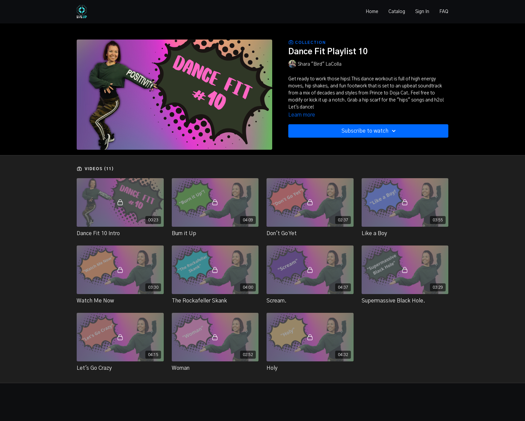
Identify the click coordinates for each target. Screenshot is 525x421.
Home (372, 11)
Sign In (422, 11)
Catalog (396, 11)
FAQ (443, 11)
